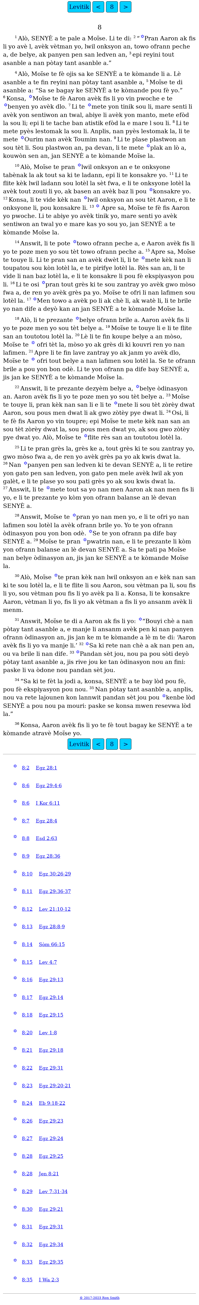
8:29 (27, 1191)
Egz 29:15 (51, 1015)
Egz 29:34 (51, 1244)
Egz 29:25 (51, 1156)
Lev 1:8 (48, 1032)
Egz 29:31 (51, 1068)
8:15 (27, 962)
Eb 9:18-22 (52, 1103)
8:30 (27, 1209)
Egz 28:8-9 (52, 926)
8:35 (27, 1279)
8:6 (25, 785)
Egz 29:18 (51, 1050)
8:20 (27, 1032)
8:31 (27, 1226)
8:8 (25, 838)
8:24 (27, 1103)
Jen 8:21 (49, 1173)
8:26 (27, 1121)
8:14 (27, 944)
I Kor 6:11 (48, 803)
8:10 (27, 874)
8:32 (27, 1244)
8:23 (27, 1085)
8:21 (27, 1050)
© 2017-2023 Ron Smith (99, 1298)
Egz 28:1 (46, 767)
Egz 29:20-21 (55, 1085)
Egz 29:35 (51, 1262)
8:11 (27, 891)
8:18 (27, 1015)
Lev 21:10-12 (55, 909)
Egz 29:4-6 (49, 785)
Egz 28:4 (46, 820)
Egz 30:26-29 (55, 874)
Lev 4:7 (48, 962)
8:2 (25, 767)
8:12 (27, 909)
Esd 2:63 (46, 838)
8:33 (27, 1262)
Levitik (79, 7)
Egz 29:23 (51, 1121)
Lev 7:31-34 (53, 1191)
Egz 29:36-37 (55, 891)
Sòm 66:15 (52, 944)
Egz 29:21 (51, 1209)
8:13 (27, 926)
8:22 (27, 1068)
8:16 (27, 979)
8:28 (27, 1156)
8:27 (27, 1138)
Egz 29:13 (51, 979)
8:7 (25, 820)
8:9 (25, 856)
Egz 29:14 (51, 997)
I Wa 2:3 (49, 1279)
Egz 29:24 (51, 1138)
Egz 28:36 (48, 856)
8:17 (27, 997)
